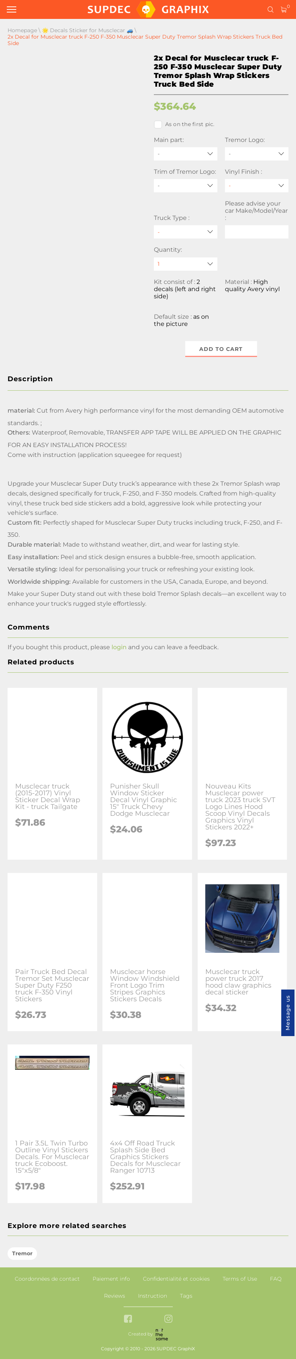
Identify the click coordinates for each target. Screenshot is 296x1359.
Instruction (152, 1295)
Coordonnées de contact (47, 1278)
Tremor (22, 1253)
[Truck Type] (185, 231)
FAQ (276, 1278)
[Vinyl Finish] (256, 185)
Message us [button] (287, 1012)
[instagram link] (168, 1319)
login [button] (119, 647)
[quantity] (185, 264)
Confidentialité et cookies (176, 1278)
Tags (186, 1295)
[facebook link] (128, 1319)
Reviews (114, 1295)
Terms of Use (240, 1278)
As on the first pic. (184, 124)
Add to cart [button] (221, 349)
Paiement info (111, 1278)
